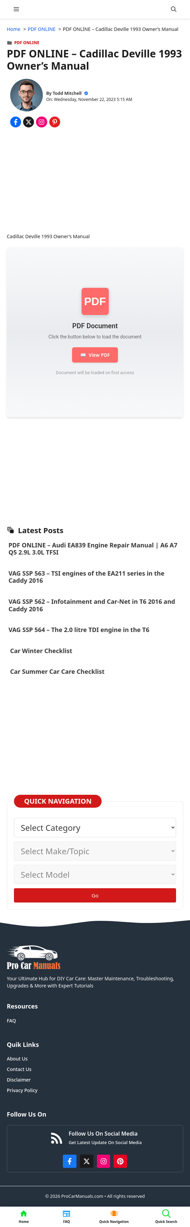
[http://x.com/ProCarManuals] (86, 1161)
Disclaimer (19, 1079)
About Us (17, 1058)
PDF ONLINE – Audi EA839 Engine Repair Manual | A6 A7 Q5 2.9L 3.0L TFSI (92, 549)
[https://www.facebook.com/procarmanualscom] (69, 1161)
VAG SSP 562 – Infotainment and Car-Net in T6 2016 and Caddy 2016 (91, 605)
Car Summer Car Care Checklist (57, 671)
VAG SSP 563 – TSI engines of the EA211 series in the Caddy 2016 (86, 577)
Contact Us (19, 1069)
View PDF (95, 354)
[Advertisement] (95, 181)
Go (95, 895)
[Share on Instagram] (41, 122)
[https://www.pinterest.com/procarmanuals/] (120, 1161)
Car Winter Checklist (40, 651)
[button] (173, 9)
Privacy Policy (22, 1090)
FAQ (11, 1020)
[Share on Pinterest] (54, 122)
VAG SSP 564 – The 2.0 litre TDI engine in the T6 (78, 630)
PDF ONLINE (26, 43)
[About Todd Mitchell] (26, 96)
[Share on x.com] (28, 122)
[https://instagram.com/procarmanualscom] (103, 1161)
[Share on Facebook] (15, 122)
